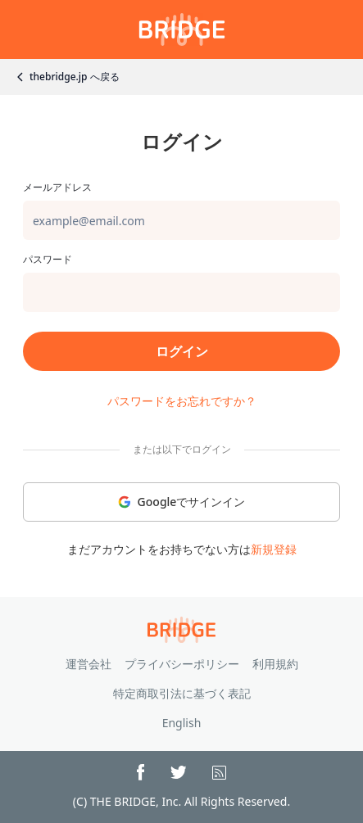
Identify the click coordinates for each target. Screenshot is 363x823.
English (182, 722)
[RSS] (219, 773)
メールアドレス (57, 187)
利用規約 (275, 664)
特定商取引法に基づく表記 (182, 693)
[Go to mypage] (182, 29)
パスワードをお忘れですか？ (181, 401)
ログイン (182, 351)
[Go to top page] (181, 630)
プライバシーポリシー (182, 664)
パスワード (47, 259)
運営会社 (88, 664)
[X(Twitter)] (178, 772)
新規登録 (274, 549)
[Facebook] (140, 772)
